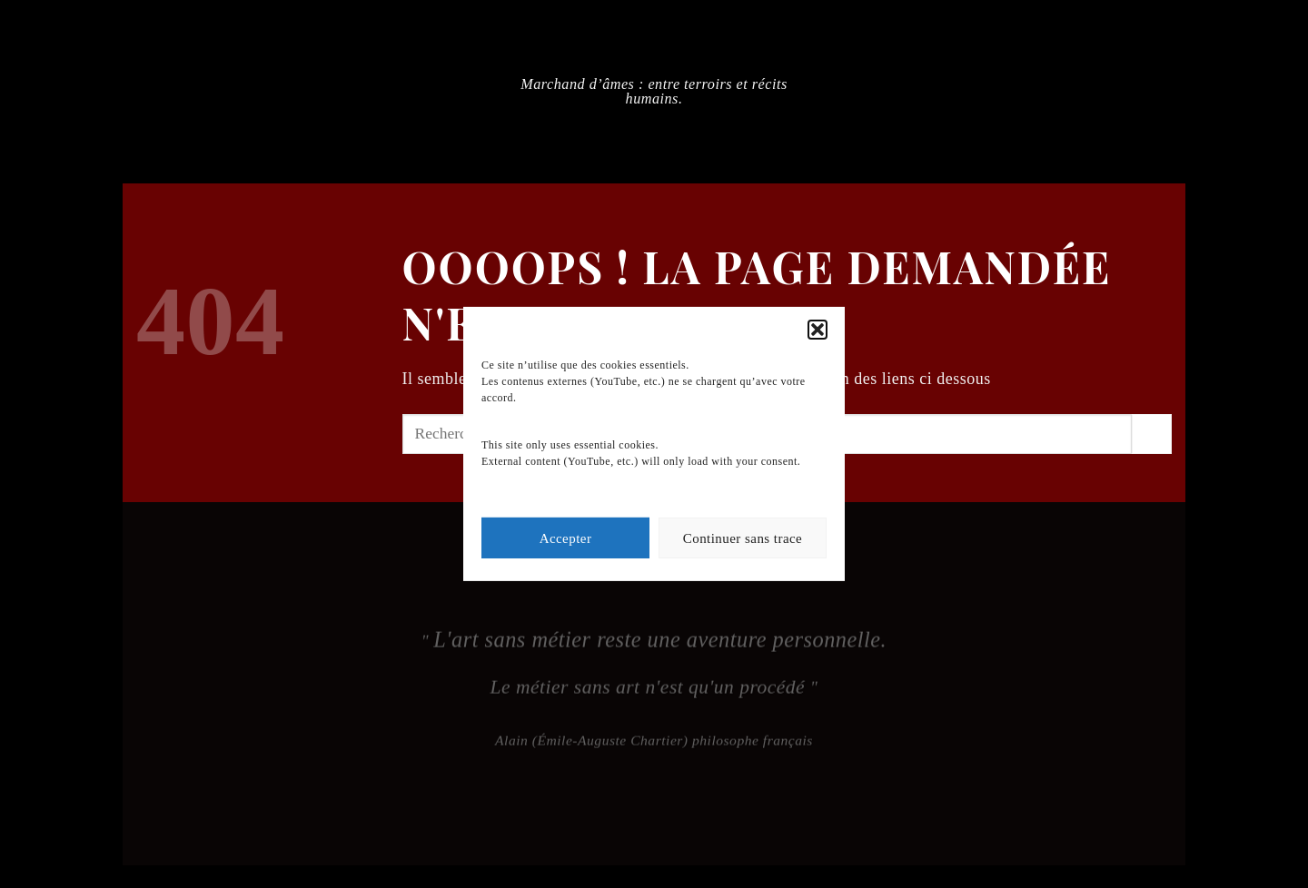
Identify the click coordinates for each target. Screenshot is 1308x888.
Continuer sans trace (742, 538)
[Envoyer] (1152, 434)
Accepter (566, 538)
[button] (817, 330)
